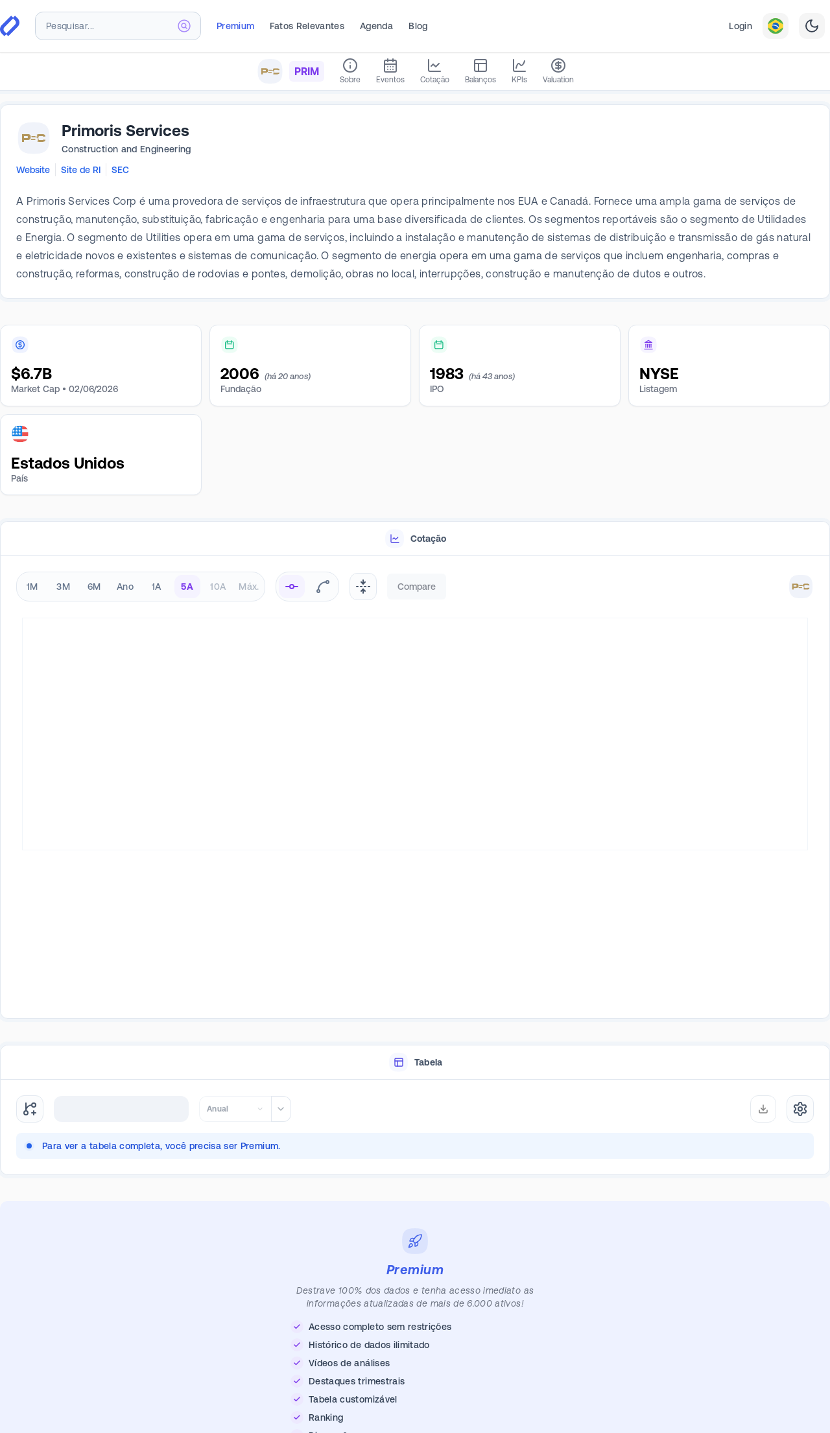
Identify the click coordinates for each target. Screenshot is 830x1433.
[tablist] (415, 539)
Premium (235, 26)
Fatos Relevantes (307, 26)
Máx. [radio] (249, 586)
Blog (418, 26)
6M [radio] (94, 586)
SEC (120, 170)
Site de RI (81, 170)
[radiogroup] (140, 586)
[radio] (292, 586)
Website (33, 170)
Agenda (376, 26)
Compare (416, 586)
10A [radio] (218, 586)
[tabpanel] (415, 787)
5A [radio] (187, 586)
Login (740, 26)
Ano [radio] (125, 586)
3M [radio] (63, 586)
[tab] (415, 539)
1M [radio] (32, 586)
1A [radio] (156, 586)
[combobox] (118, 26)
